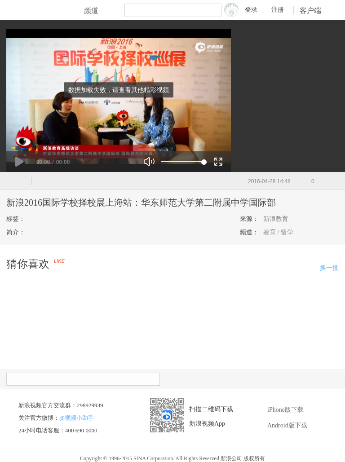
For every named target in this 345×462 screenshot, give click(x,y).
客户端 (316, 10)
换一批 (329, 267)
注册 (277, 9)
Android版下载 (280, 425)
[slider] (182, 161)
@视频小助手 (76, 417)
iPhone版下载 (279, 409)
